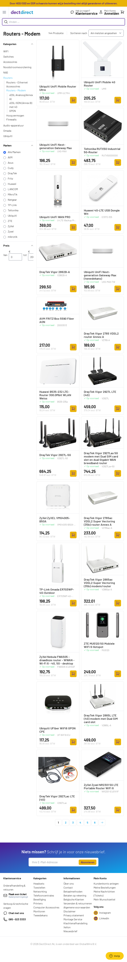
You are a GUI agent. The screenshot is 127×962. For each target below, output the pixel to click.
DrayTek (12, 173)
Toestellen (39, 887)
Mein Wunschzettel (104, 899)
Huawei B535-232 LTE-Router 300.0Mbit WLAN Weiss (55, 395)
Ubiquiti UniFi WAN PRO (54, 217)
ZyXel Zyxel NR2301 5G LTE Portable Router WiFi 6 (101, 786)
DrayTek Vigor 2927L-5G (55, 455)
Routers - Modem (16, 90)
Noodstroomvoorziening (17, 67)
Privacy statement (74, 915)
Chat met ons (13, 913)
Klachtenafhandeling (75, 923)
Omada (7, 130)
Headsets (38, 883)
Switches (8, 56)
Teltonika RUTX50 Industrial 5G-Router (102, 150)
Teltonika (13, 210)
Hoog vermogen (15, 115)
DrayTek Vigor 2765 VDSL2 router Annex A (101, 335)
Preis (18, 245)
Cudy (11, 167)
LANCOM (13, 189)
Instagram (102, 913)
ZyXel (11, 226)
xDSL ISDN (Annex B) (20, 102)
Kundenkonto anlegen (106, 883)
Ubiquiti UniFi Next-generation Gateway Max (55, 146)
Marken (18, 145)
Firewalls (11, 119)
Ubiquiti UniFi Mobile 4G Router (99, 83)
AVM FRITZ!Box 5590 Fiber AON (56, 320)
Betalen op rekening (75, 895)
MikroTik (12, 194)
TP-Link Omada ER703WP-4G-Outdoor (56, 591)
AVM (10, 157)
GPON (12, 110)
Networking (40, 891)
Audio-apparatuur (13, 125)
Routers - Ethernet (17, 82)
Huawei (12, 183)
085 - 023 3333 (14, 919)
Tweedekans (40, 915)
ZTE (10, 220)
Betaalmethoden (73, 891)
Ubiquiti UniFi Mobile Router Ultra (57, 88)
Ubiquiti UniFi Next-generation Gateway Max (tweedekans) (100, 275)
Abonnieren (87, 862)
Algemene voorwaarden (77, 907)
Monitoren (39, 911)
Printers (38, 903)
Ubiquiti (7, 135)
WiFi (5, 51)
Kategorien (18, 44)
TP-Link (12, 204)
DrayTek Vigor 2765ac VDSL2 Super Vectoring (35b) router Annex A (99, 521)
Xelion (67, 927)
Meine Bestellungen (105, 887)
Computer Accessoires (46, 907)
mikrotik (12, 236)
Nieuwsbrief (70, 931)
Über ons (69, 883)
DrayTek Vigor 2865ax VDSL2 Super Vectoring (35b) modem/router (99, 583)
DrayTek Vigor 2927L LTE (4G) (100, 393)
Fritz (10, 178)
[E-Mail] (53, 862)
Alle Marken (14, 152)
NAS (5, 72)
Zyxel (11, 231)
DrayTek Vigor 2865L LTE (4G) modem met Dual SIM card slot (101, 718)
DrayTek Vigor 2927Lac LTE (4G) (57, 797)
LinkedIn (101, 918)
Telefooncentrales (43, 895)
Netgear (12, 199)
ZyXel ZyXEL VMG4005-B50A (54, 519)
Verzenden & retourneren (78, 903)
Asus (10, 162)
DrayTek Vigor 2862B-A (54, 272)
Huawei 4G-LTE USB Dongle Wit (102, 211)
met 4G (13, 106)
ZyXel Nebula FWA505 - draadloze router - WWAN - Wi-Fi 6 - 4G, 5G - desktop (56, 660)
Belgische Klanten (74, 899)
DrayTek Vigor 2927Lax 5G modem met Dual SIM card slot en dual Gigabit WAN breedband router (101, 458)
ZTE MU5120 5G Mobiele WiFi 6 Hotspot (99, 645)
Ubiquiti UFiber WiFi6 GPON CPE (57, 729)
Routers (8, 77)
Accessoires (10, 61)
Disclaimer (70, 911)
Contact (68, 887)
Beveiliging (39, 899)
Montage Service (73, 919)
